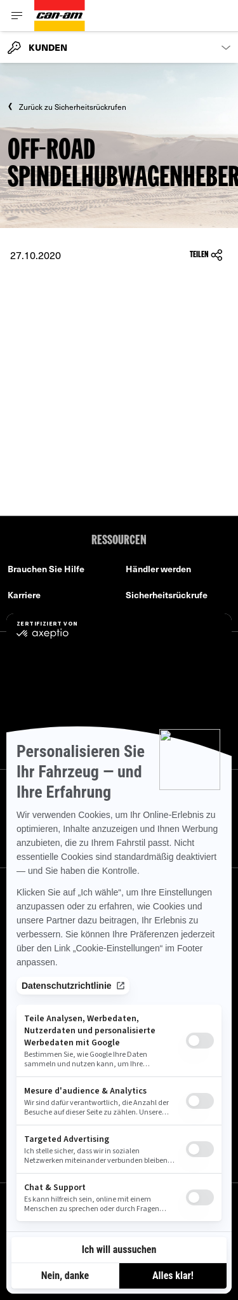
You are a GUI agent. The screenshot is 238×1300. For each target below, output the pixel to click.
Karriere (24, 594)
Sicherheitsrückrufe (167, 594)
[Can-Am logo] (59, 15)
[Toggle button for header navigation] (17, 15)
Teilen (206, 255)
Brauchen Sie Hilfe (46, 568)
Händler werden (158, 568)
